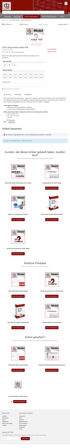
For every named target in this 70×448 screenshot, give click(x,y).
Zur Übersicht (8, 24)
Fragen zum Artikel (51, 51)
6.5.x (36, 77)
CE (14, 65)
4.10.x (41, 77)
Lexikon (4, 425)
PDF (25, 56)
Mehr (62, 17)
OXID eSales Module (50, 17)
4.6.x (10, 74)
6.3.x (25, 77)
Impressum (22, 416)
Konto (4, 420)
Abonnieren (25, 438)
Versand (21, 420)
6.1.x (15, 77)
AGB (20, 418)
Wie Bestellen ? (23, 423)
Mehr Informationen (18, 188)
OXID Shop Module (32, 17)
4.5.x (5, 74)
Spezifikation (28, 94)
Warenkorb (5, 418)
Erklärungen (18, 94)
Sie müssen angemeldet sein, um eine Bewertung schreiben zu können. (28, 134)
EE (5, 65)
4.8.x (20, 74)
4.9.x (25, 74)
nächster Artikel (62, 24)
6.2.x (20, 77)
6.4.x (31, 77)
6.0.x (10, 77)
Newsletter (22, 427)
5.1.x (36, 74)
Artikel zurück (24, 24)
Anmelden (60, 3)
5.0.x (31, 74)
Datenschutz (22, 425)
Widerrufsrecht (23, 421)
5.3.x (5, 77)
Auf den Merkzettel (51, 49)
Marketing (18, 17)
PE (10, 65)
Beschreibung (7, 94)
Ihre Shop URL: (6, 82)
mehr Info (11, 122)
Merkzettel (5, 421)
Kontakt (4, 416)
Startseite (7, 17)
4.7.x (15, 74)
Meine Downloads (7, 423)
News (20, 429)
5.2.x (41, 74)
